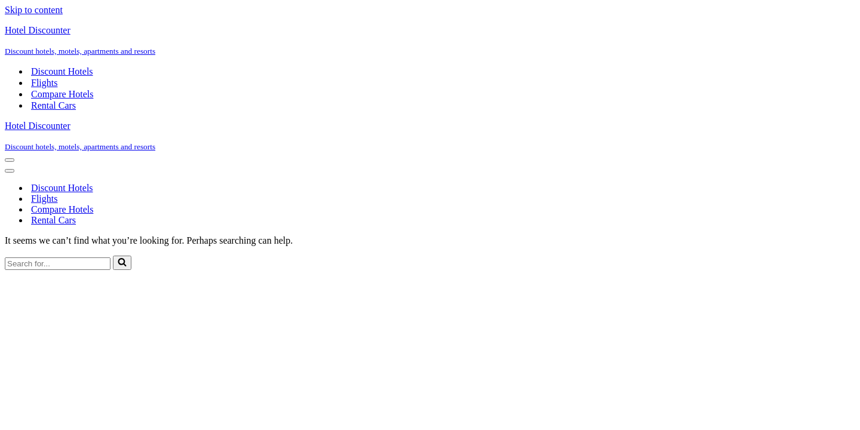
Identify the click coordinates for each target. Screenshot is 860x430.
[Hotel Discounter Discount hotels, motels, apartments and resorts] (430, 40)
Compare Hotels (62, 94)
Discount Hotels (62, 71)
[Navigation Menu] (9, 160)
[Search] (57, 263)
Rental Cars (53, 105)
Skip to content (34, 10)
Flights (44, 83)
